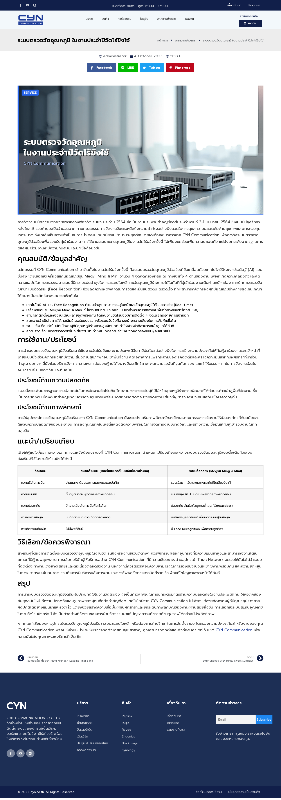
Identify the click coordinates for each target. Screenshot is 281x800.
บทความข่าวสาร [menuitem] (167, 20)
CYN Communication (234, 631)
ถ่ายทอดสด (84, 723)
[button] (250, 24)
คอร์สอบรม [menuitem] (124, 20)
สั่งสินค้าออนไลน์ (249, 17)
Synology (128, 751)
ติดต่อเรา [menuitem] (254, 6)
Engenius (128, 737)
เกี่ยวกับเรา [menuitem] (234, 6)
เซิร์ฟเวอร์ (83, 717)
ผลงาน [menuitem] (189, 20)
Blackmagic (130, 744)
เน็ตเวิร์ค (82, 737)
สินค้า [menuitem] (105, 20)
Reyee (126, 730)
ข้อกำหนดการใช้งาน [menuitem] (209, 794)
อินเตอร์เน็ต (84, 730)
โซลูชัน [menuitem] (144, 20)
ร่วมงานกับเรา (176, 730)
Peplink (127, 717)
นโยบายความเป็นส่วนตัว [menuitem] (244, 794)
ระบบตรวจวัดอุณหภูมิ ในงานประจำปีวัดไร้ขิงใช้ (74, 41)
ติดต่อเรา (173, 723)
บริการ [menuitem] (90, 20)
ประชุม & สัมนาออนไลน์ (92, 744)
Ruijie (126, 723)
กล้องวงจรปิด (86, 751)
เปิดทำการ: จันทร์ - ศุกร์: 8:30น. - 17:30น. (140, 6)
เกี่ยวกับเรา (174, 717)
